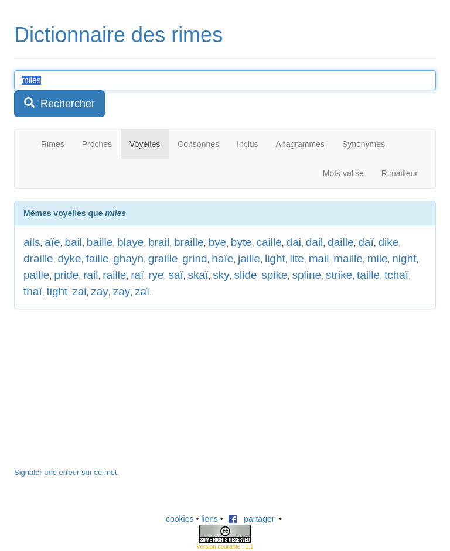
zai (79, 291)
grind (194, 258)
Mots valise (343, 173)
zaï (142, 291)
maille (348, 258)
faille (97, 258)
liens (209, 518)
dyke (69, 258)
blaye (130, 242)
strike (339, 275)
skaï (198, 275)
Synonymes (363, 144)
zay (99, 291)
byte (241, 242)
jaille (249, 258)
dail (314, 242)
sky (221, 275)
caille (269, 242)
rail (90, 275)
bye (217, 242)
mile (377, 258)
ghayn (128, 258)
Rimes (52, 144)
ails (31, 242)
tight (56, 291)
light (275, 258)
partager (251, 518)
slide (245, 275)
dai (294, 242)
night (404, 258)
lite (297, 258)
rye (155, 275)
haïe (222, 258)
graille (163, 258)
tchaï (396, 275)
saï (175, 275)
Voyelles (144, 144)
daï (365, 242)
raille (114, 275)
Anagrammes (300, 144)
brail (158, 242)
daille (340, 242)
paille (36, 275)
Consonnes (198, 144)
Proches (97, 144)
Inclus (247, 144)
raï (137, 275)
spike (274, 275)
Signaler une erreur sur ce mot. (66, 472)
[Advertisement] (102, 394)
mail (319, 258)
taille (368, 275)
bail (74, 242)
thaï (32, 291)
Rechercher (59, 103)
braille (189, 242)
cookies (179, 518)
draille (38, 258)
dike (388, 242)
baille (99, 242)
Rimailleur (399, 173)
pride (66, 275)
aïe (52, 242)
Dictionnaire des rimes (118, 35)
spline (306, 275)
